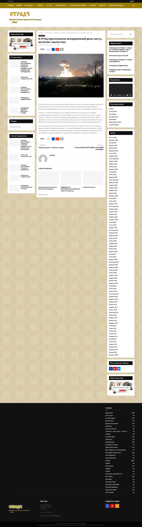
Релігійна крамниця (111, 487)
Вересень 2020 (113, 267)
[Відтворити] (111, 95)
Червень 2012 (113, 336)
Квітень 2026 (113, 137)
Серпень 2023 (113, 185)
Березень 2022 (113, 219)
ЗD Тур (49, 5)
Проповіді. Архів (110, 482)
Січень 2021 (112, 257)
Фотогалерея (109, 492)
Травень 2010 (113, 347)
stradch (42, 45)
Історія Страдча (114, 124)
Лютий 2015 (112, 326)
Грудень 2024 (113, 156)
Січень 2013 (112, 333)
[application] (121, 90)
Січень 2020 (112, 288)
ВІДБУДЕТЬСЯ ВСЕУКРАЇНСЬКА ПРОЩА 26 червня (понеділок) (70, 189)
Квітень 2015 (113, 320)
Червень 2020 (113, 275)
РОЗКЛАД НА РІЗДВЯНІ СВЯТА (26, 98)
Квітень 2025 (113, 148)
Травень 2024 (113, 164)
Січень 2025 (112, 153)
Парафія (108, 468)
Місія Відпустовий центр (113, 452)
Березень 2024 (113, 169)
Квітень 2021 (113, 249)
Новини (19, 5)
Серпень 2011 (113, 344)
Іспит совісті (109, 415)
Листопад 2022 (113, 206)
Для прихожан (61, 5)
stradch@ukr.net (56, 515)
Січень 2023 (112, 201)
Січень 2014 (112, 331)
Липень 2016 (113, 315)
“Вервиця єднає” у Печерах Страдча (51, 147)
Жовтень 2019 (113, 296)
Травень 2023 (113, 190)
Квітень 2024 (113, 166)
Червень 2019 (113, 307)
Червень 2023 (113, 188)
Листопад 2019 (113, 294)
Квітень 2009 (113, 352)
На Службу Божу (110, 455)
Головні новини (110, 437)
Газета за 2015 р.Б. (111, 429)
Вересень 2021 (113, 235)
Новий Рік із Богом (89, 187)
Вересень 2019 (113, 299)
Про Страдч (28, 5)
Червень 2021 (113, 243)
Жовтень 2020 (113, 265)
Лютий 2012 (112, 339)
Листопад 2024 (113, 158)
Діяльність (108, 439)
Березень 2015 (113, 323)
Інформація (112, 119)
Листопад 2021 (113, 230)
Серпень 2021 (113, 238)
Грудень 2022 (113, 203)
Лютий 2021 (112, 254)
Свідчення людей (110, 489)
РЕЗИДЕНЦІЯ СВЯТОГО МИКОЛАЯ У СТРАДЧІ (25, 110)
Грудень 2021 (113, 227)
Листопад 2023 (113, 180)
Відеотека (108, 426)
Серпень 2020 (113, 270)
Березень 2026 (113, 140)
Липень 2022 (113, 214)
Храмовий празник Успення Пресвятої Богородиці (47, 188)
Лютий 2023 (112, 198)
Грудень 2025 (113, 145)
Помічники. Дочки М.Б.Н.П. (113, 474)
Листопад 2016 (113, 312)
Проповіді (108, 479)
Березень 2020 (113, 283)
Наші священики (110, 458)
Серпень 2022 (113, 211)
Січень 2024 (112, 174)
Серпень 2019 (113, 302)
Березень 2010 (113, 349)
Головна (11, 5)
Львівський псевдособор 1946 (26, 78)
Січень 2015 (112, 328)
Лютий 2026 (112, 143)
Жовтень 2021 (113, 233)
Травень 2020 (113, 278)
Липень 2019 (113, 304)
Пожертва (102, 5)
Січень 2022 (112, 225)
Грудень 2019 (113, 291)
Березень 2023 (113, 196)
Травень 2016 (113, 318)
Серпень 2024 (113, 161)
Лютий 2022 (112, 222)
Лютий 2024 (112, 172)
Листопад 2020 (113, 262)
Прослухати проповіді (112, 484)
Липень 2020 (113, 272)
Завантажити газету (115, 122)
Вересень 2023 (113, 182)
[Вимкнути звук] (127, 95)
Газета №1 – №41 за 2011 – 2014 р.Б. (116, 431)
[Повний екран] (130, 95)
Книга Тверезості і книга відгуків (115, 450)
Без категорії (109, 421)
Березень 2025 (113, 151)
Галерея (40, 5)
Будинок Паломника (116, 5)
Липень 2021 (113, 241)
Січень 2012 (112, 341)
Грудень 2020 (113, 259)
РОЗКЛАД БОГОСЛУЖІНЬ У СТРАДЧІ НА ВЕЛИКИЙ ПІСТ (26, 90)
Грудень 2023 (113, 177)
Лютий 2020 (112, 286)
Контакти (92, 5)
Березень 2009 (113, 355)
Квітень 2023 (113, 193)
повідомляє (78, 109)
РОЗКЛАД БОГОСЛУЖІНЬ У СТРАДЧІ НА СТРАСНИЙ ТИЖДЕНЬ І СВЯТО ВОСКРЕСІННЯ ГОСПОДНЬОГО (26, 67)
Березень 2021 (113, 251)
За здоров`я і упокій (111, 444)
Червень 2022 (113, 217)
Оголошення (41, 35)
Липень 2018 (113, 310)
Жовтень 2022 (113, 209)
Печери (107, 471)
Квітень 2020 (113, 280)
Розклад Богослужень (78, 5)
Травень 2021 (113, 246)
